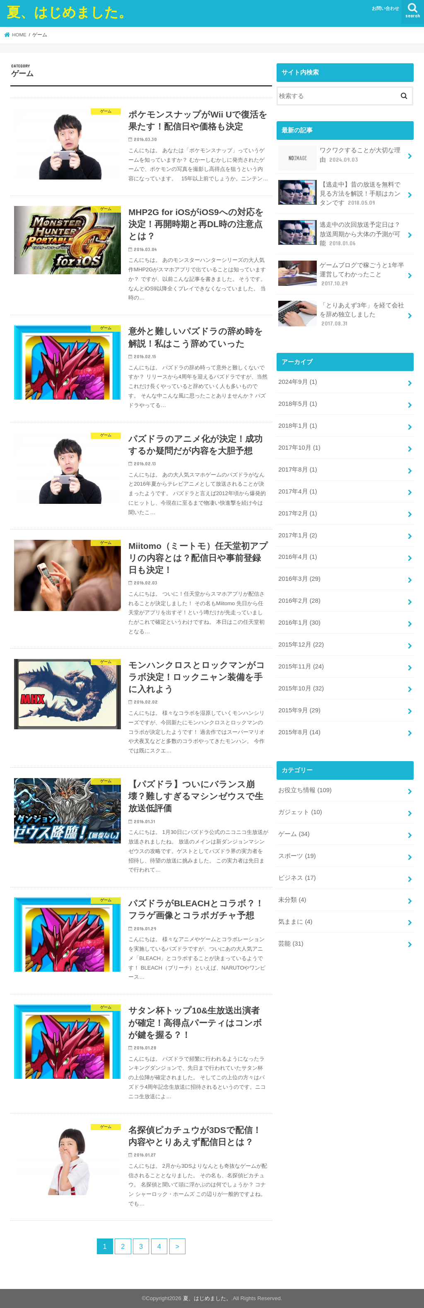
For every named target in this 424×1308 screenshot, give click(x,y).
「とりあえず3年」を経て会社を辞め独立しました (341, 314)
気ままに (295, 921)
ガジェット (300, 812)
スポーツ (297, 856)
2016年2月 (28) (299, 600)
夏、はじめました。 (69, 12)
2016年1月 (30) (299, 622)
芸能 (291, 943)
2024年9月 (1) (297, 382)
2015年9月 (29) (299, 710)
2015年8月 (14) (299, 732)
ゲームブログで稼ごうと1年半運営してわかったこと (341, 274)
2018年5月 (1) (297, 403)
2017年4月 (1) (297, 491)
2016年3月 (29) (299, 578)
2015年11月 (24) (301, 666)
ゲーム (294, 834)
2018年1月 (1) (297, 425)
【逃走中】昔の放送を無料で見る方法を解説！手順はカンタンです (339, 193)
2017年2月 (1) (297, 513)
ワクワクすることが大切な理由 (339, 158)
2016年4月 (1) (297, 556)
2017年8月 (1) (297, 469)
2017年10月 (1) (299, 447)
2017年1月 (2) (297, 535)
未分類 (292, 899)
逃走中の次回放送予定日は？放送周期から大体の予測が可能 (339, 233)
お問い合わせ (385, 8)
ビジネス (297, 877)
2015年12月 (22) (301, 644)
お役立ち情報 (305, 790)
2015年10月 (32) (301, 688)
